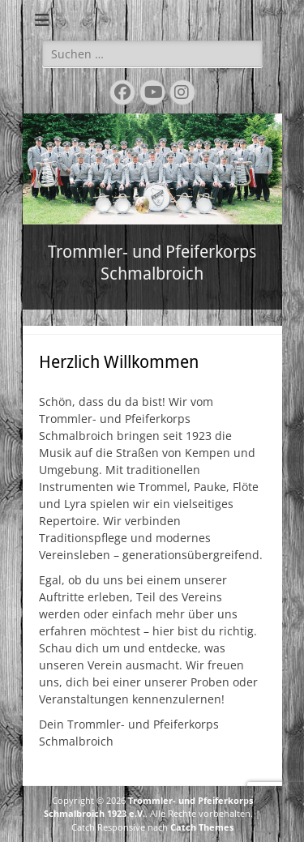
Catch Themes (201, 827)
